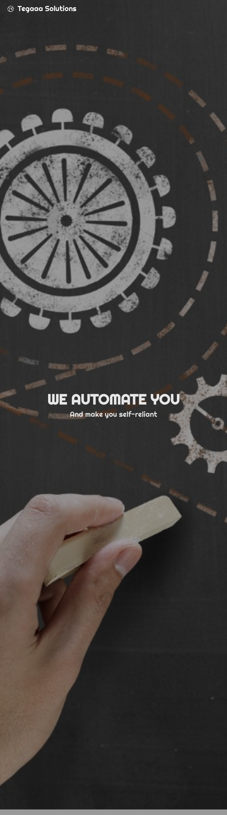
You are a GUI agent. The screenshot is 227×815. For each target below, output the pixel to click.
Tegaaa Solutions (47, 8)
